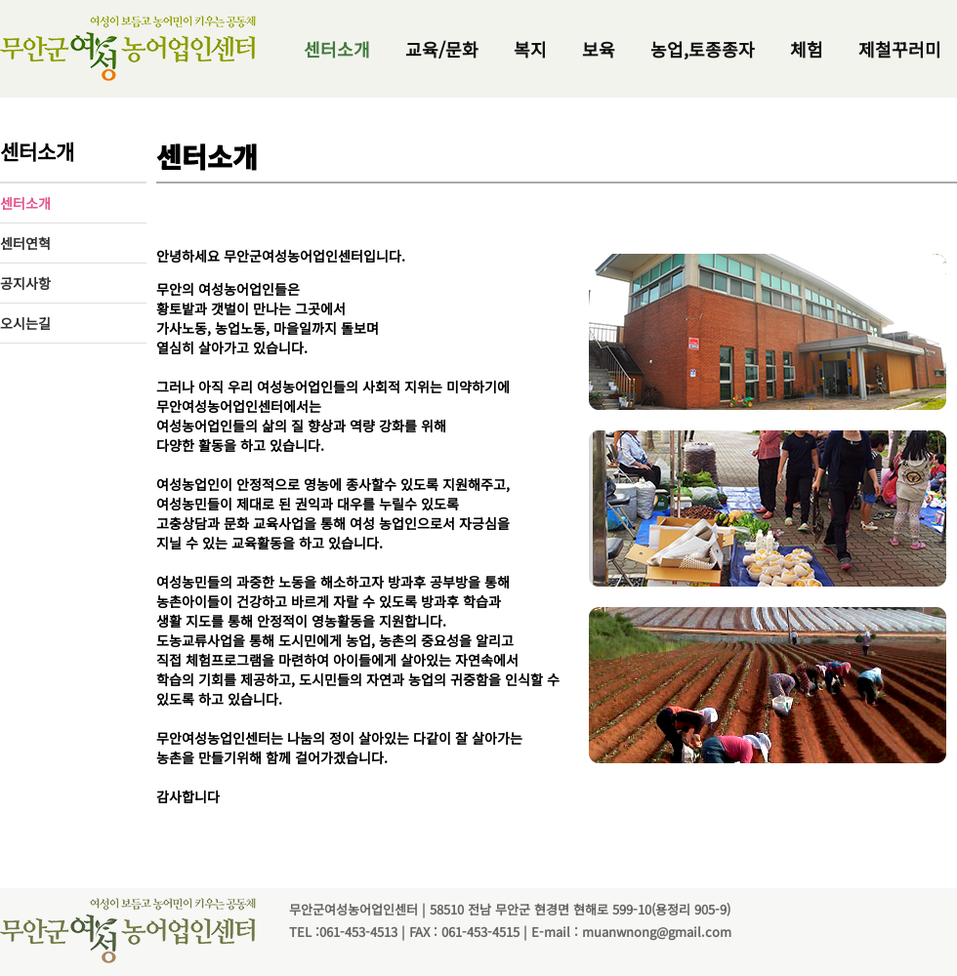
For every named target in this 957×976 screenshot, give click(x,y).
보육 (598, 48)
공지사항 (25, 283)
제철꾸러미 (899, 48)
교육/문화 (441, 48)
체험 (806, 48)
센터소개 (337, 48)
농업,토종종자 (702, 48)
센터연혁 (25, 243)
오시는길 (25, 323)
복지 (530, 48)
